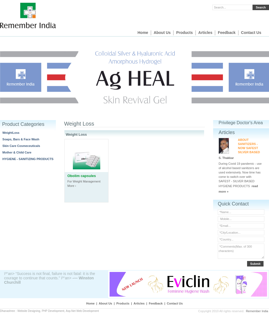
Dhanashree (7, 310)
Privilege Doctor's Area (241, 122)
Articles (205, 32)
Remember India (257, 311)
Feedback (227, 32)
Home (143, 32)
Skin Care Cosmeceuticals (21, 145)
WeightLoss (10, 132)
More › (71, 185)
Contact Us (251, 32)
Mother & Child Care (17, 152)
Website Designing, (29, 310)
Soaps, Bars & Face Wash (20, 139)
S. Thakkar (226, 158)
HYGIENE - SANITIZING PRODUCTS (27, 159)
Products (184, 32)
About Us (162, 32)
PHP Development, (53, 310)
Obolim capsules (81, 176)
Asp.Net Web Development (82, 310)
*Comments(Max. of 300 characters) (241, 251)
